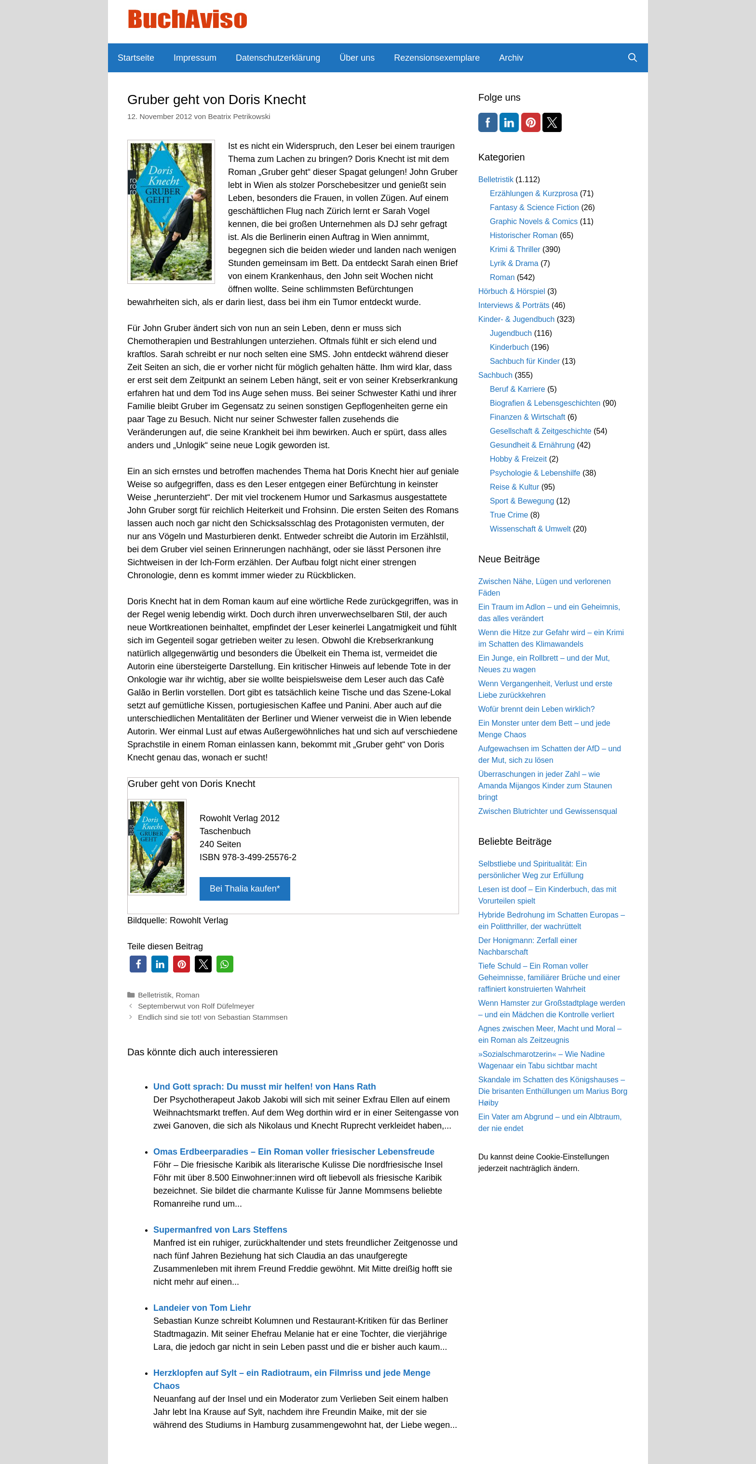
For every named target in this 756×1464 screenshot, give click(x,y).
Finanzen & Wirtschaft (528, 417)
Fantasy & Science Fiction (534, 207)
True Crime (509, 515)
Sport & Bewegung (522, 501)
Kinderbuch (509, 347)
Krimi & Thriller (515, 249)
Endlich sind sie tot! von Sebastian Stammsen (212, 1017)
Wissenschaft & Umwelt (530, 529)
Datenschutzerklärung (278, 58)
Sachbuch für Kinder (525, 361)
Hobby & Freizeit (518, 459)
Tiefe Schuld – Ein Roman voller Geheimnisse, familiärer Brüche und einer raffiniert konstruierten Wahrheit (549, 977)
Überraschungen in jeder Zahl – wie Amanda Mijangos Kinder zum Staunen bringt (545, 785)
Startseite (136, 58)
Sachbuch (495, 375)
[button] (138, 964)
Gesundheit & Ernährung (532, 445)
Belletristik (155, 995)
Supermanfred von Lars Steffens (220, 1230)
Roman (187, 995)
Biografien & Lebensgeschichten (545, 403)
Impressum (195, 58)
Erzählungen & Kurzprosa (534, 193)
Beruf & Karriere (517, 389)
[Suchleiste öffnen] (633, 57)
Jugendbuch (511, 333)
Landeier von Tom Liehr (202, 1308)
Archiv (511, 58)
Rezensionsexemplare (437, 58)
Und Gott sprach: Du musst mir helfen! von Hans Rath (264, 1086)
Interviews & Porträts (514, 305)
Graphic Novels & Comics (534, 221)
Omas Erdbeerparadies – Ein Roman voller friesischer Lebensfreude (293, 1152)
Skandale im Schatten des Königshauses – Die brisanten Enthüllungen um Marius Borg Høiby (553, 1091)
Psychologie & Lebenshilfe (535, 473)
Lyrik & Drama (514, 263)
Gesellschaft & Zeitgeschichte (541, 431)
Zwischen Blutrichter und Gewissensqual (547, 811)
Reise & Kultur (514, 487)
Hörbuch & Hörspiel (511, 291)
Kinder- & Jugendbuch (516, 319)
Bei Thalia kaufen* (245, 888)
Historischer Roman (523, 235)
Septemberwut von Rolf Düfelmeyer (196, 1006)
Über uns (357, 58)
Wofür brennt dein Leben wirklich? (536, 709)
